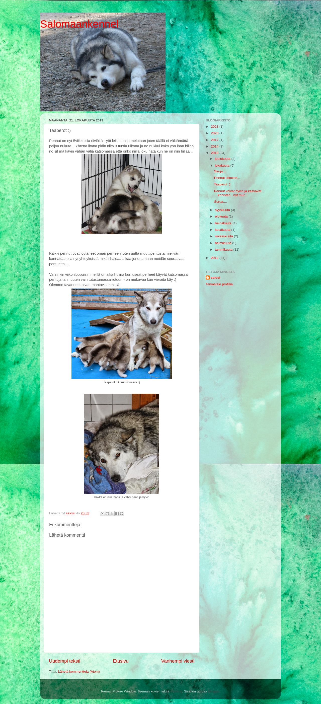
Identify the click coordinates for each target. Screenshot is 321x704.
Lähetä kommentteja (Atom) (79, 671)
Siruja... (220, 171)
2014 (215, 146)
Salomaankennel (79, 24)
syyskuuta (223, 210)
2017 (215, 140)
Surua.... (220, 201)
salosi (215, 277)
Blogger (214, 691)
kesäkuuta (223, 230)
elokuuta (222, 216)
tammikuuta (224, 249)
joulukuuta (223, 159)
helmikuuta (223, 243)
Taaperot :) (222, 184)
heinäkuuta (223, 223)
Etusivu (121, 661)
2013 (215, 153)
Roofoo (176, 691)
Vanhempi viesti (177, 661)
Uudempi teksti (64, 661)
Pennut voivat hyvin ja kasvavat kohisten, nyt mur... (237, 193)
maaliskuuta (224, 236)
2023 (215, 126)
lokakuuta (222, 165)
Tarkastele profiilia (219, 284)
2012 (215, 258)
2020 (215, 133)
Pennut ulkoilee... (227, 178)
